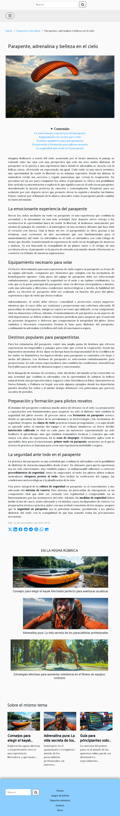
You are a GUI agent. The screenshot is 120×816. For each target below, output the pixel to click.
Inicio (9, 30)
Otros (60, 810)
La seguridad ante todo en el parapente (60, 148)
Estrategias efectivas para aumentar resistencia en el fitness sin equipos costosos (59, 675)
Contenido (61, 129)
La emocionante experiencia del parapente (60, 133)
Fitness (60, 790)
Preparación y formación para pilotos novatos (60, 144)
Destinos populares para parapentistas (60, 140)
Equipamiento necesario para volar (60, 136)
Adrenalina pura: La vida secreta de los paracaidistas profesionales (65, 632)
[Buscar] (56, 4)
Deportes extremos (28, 30)
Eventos (60, 805)
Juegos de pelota (60, 795)
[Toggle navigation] (10, 16)
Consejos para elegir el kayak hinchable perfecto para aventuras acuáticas (60, 591)
